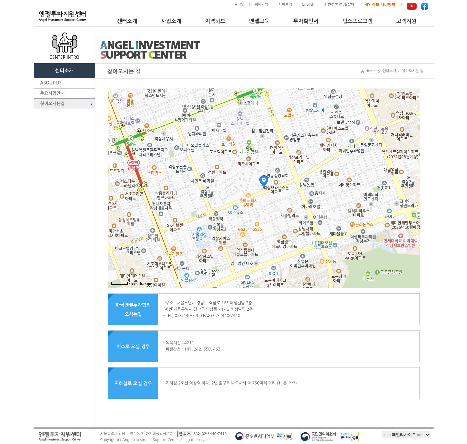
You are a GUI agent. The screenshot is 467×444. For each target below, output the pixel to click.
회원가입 (261, 4)
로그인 (239, 4)
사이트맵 (285, 4)
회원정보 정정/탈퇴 (339, 4)
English (308, 4)
